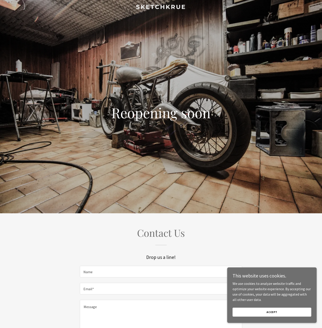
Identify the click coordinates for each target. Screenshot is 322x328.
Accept (272, 318)
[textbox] (161, 271)
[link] (161, 7)
